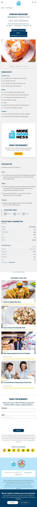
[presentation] (18, 424)
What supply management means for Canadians (16, 353)
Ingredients (12, 66)
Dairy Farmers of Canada (18, 3)
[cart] (32, 2)
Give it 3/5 (12, 17)
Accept (12, 502)
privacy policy (30, 440)
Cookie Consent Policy (14, 497)
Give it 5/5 (16, 17)
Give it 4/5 (14, 17)
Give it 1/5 (8, 17)
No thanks (24, 502)
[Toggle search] (35, 2)
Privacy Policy (24, 497)
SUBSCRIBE (18, 153)
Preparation (19, 66)
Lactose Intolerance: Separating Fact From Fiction (17, 382)
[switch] (18, 34)
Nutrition (25, 66)
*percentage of (8, 262)
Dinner (10, 20)
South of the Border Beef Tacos (12, 302)
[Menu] (2, 2)
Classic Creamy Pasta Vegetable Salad (14, 328)
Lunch (16, 20)
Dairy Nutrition (28, 472)
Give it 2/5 (10, 17)
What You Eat (18, 474)
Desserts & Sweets (23, 20)
